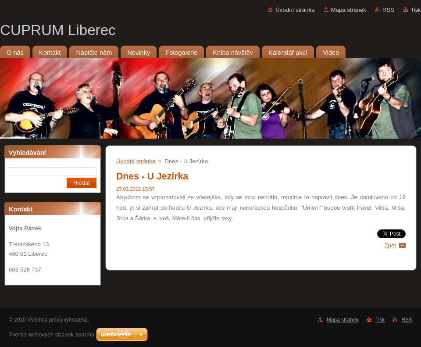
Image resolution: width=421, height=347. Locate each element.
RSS (388, 10)
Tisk (415, 10)
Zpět (390, 245)
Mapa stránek (348, 10)
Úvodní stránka (294, 10)
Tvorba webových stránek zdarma (51, 334)
